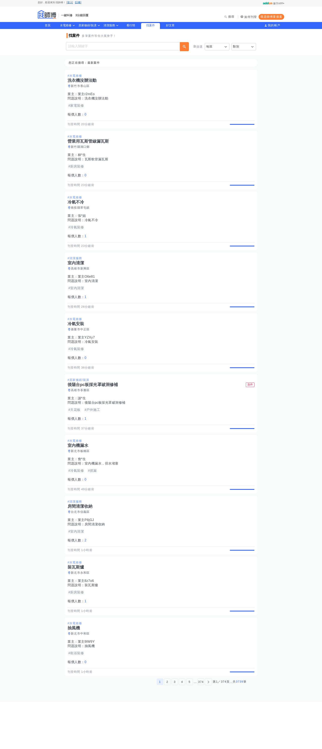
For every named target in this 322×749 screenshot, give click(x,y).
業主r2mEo (87, 94)
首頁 (48, 25)
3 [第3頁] (175, 729)
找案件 (150, 25)
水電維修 (65, 25)
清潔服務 (109, 25)
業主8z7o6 (87, 619)
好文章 (170, 25)
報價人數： (78, 114)
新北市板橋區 (81, 479)
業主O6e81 (87, 291)
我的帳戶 (274, 25)
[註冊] (78, 2)
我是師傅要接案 (271, 16)
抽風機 (91, 688)
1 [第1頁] (160, 729)
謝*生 (83, 422)
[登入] (70, 2)
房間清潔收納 (96, 557)
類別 (236, 46)
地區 (209, 46)
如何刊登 (250, 16)
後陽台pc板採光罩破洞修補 (106, 426)
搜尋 (231, 16)
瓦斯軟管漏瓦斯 (98, 164)
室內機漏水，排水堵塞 (103, 492)
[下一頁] (208, 729)
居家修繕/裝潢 (87, 25)
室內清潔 (92, 295)
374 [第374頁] (201, 729)
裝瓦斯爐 (92, 623)
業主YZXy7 (87, 356)
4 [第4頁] (182, 729)
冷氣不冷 (92, 229)
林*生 (83, 160)
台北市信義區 (81, 545)
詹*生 (83, 487)
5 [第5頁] (189, 729)
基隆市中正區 (81, 348)
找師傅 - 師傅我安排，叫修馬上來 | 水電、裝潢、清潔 (47, 14)
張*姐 (83, 225)
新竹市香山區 (81, 86)
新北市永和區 (81, 610)
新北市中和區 (81, 676)
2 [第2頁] (167, 729)
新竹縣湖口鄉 (81, 151)
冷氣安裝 (92, 361)
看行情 (130, 25)
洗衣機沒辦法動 (98, 98)
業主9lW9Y (87, 684)
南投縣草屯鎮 (81, 217)
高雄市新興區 (81, 282)
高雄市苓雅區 (81, 414)
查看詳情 (241, 126)
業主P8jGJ (87, 553)
